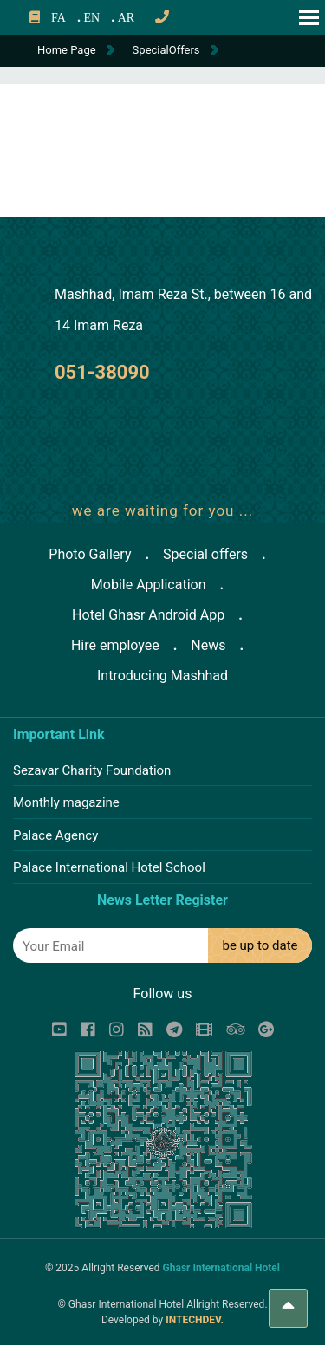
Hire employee (115, 645)
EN (91, 17)
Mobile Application (148, 584)
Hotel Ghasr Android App (148, 615)
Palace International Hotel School (109, 867)
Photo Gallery (90, 554)
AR (126, 17)
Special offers (205, 554)
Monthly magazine (66, 802)
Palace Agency (55, 835)
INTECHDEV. (195, 1320)
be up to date (259, 945)
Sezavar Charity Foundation (92, 770)
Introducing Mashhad (162, 675)
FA (58, 17)
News (208, 645)
